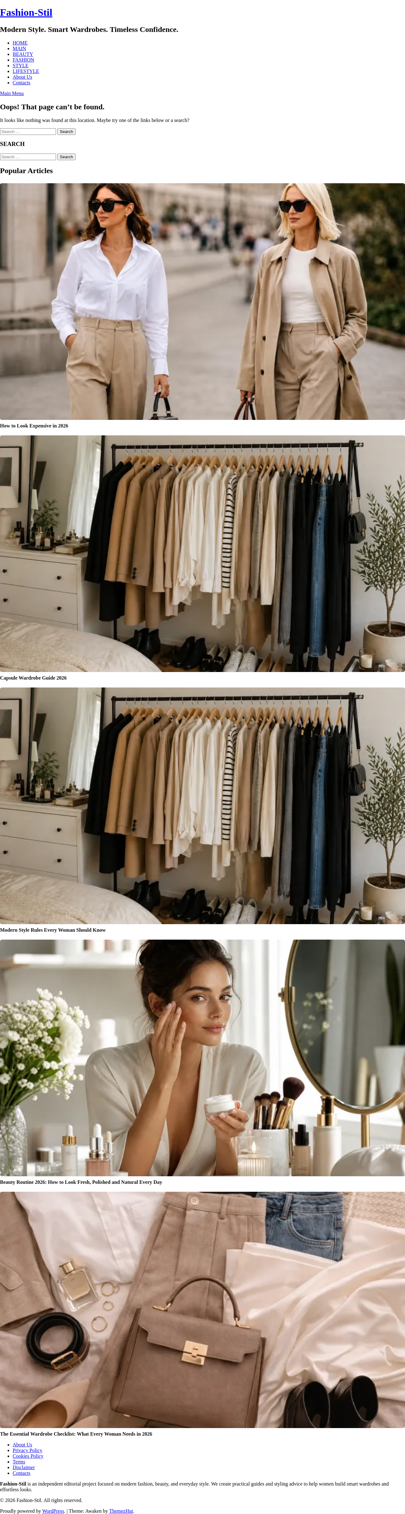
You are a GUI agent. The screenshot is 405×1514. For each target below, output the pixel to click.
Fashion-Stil (26, 12)
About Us (22, 77)
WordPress (53, 1511)
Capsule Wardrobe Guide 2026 (33, 678)
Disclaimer (24, 1467)
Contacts (21, 82)
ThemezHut (121, 1511)
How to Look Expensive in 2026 (34, 425)
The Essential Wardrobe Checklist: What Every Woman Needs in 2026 (76, 1434)
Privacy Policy (27, 1450)
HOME (20, 42)
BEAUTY (23, 54)
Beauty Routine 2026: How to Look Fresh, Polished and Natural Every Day (81, 1182)
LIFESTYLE (26, 71)
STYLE (20, 65)
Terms (19, 1461)
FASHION (23, 60)
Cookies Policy (28, 1456)
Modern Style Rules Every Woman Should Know (53, 930)
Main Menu (12, 93)
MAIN (19, 48)
